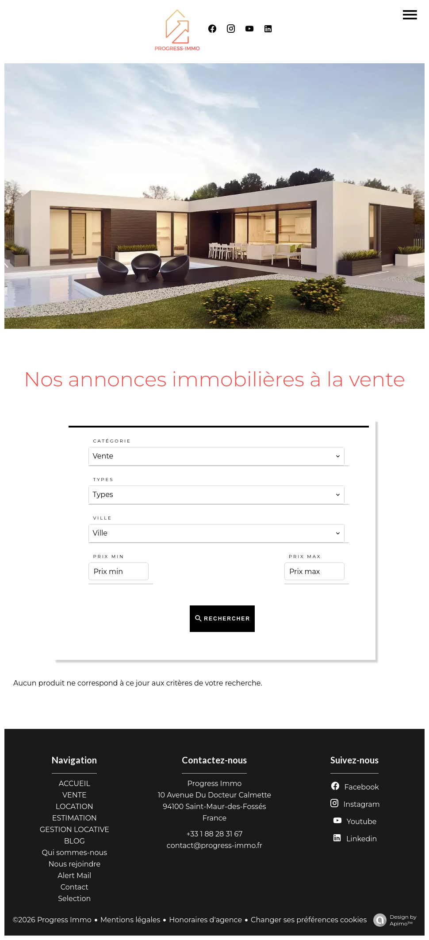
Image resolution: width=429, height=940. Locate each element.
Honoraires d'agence (205, 920)
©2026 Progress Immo (51, 920)
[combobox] (216, 456)
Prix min (108, 556)
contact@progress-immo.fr (214, 845)
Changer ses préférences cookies (309, 920)
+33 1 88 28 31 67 (214, 834)
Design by (392, 920)
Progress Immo (215, 783)
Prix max (305, 556)
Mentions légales (130, 920)
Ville (102, 518)
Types (103, 479)
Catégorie (112, 441)
